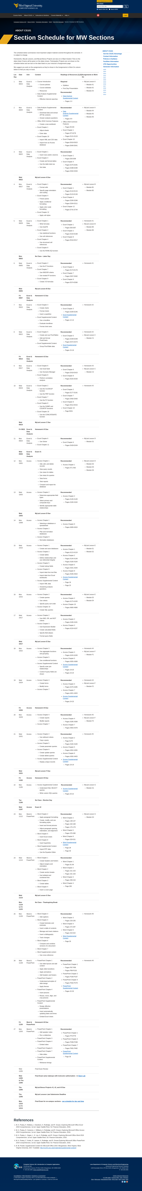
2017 (104, 86)
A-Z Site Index (107, 1177)
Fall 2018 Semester (58, 22)
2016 (104, 88)
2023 (104, 73)
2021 (104, 78)
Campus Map (115, 1177)
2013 (104, 94)
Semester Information (42, 22)
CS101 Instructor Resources (120, 1176)
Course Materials (56, 15)
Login (125, 15)
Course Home (17, 15)
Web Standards (26, 1176)
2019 (104, 82)
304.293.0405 (124, 1170)
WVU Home (100, 3)
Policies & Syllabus (110, 59)
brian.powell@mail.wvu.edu (40, 1170)
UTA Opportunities (110, 64)
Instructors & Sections (42, 15)
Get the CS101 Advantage (112, 54)
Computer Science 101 (20, 22)
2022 (104, 75)
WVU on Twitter (125, 1182)
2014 (104, 92)
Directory (125, 1177)
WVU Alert (115, 1179)
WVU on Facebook (122, 1182)
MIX (127, 1179)
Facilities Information (111, 61)
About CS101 (28, 15)
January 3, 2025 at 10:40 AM (50, 1179)
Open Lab (81, 1076)
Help (66, 15)
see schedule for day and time (73, 1101)
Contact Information (110, 56)
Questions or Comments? (39, 1176)
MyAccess (97, 1179)
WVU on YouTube (127, 1182)
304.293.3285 (28, 1170)
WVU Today (122, 1179)
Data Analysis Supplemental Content (70, 113)
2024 (104, 71)
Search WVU (114, 9)
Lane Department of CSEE (104, 1)
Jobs (121, 1177)
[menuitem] (17, 15)
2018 (50, 22)
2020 (104, 80)
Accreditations (17, 1176)
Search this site (103, 9)
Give (92, 1179)
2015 (104, 90)
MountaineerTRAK (106, 1179)
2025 (104, 69)
